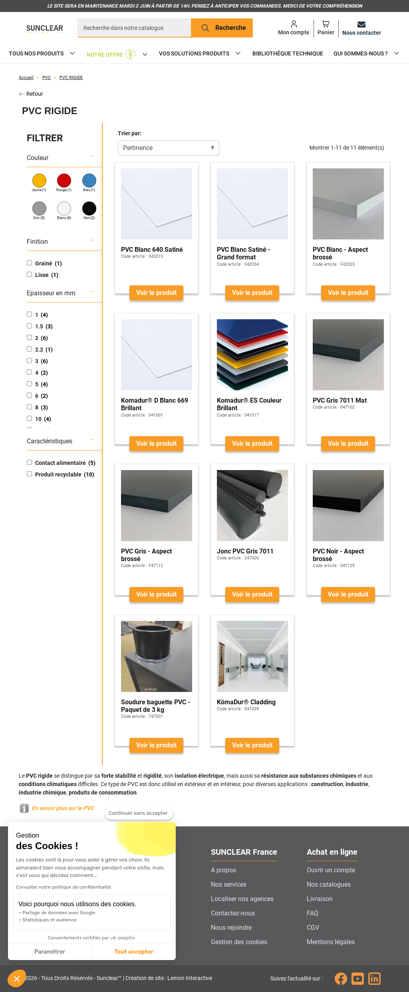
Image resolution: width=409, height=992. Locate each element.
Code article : (134, 256)
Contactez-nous (233, 913)
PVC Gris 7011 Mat (340, 400)
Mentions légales (331, 942)
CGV (313, 927)
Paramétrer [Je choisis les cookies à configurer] (49, 952)
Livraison (320, 899)
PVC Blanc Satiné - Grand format (243, 253)
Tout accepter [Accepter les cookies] (133, 952)
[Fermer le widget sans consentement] (139, 813)
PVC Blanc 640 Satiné (152, 249)
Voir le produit (156, 292)
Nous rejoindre (231, 927)
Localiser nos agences (242, 899)
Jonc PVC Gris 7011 (245, 551)
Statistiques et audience (49, 920)
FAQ (312, 913)
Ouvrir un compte (331, 870)
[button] (16, 978)
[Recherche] (134, 28)
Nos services (228, 884)
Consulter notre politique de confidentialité (63, 887)
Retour (31, 94)
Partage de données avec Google (58, 912)
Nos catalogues (329, 884)
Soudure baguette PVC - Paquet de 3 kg (155, 705)
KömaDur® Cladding (246, 702)
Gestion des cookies (239, 942)
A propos (223, 870)
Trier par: (129, 133)
